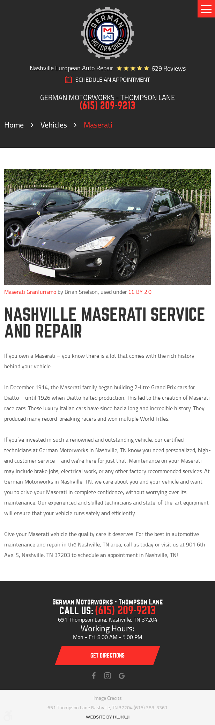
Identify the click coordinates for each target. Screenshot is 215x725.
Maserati (98, 124)
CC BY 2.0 (139, 292)
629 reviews (168, 68)
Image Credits (108, 698)
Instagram (107, 676)
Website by (107, 717)
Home (14, 124)
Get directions (107, 656)
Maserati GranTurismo (30, 292)
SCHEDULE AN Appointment (112, 79)
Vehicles (53, 124)
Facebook (94, 676)
